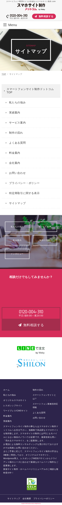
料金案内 (14, 152)
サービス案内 (17, 122)
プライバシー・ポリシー (24, 183)
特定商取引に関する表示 (24, 193)
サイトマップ (17, 203)
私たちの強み (17, 102)
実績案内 (14, 112)
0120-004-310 (18, 15)
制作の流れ (16, 132)
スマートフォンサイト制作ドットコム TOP (30, 91)
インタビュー (17, 254)
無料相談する (44, 16)
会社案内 (14, 163)
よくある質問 (17, 142)
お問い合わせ (17, 173)
